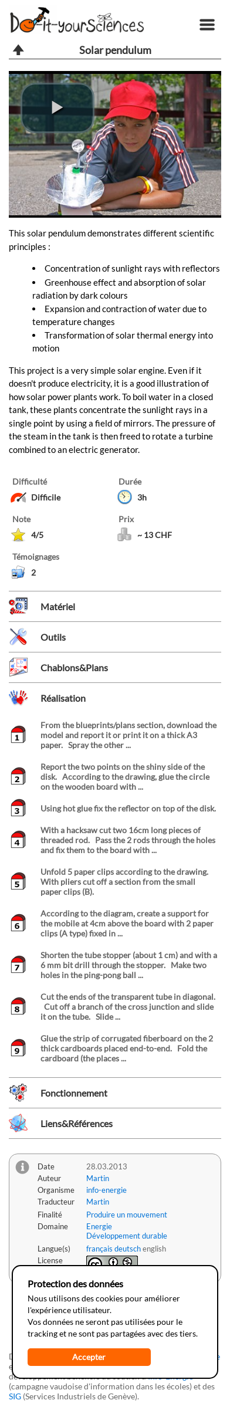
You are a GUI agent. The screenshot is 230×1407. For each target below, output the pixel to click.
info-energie (106, 1190)
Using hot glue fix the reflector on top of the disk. (128, 808)
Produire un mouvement (126, 1214)
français (99, 1248)
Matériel (57, 606)
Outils (53, 636)
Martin (97, 1178)
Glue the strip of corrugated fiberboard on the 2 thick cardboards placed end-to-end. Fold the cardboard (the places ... (126, 1048)
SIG (15, 1396)
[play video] (57, 108)
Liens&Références (76, 1123)
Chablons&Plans (74, 667)
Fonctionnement (73, 1092)
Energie (99, 1226)
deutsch (127, 1248)
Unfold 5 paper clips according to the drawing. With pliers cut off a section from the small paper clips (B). (126, 882)
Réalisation (63, 698)
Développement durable (126, 1235)
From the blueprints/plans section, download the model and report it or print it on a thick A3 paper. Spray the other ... (128, 735)
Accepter (89, 1357)
